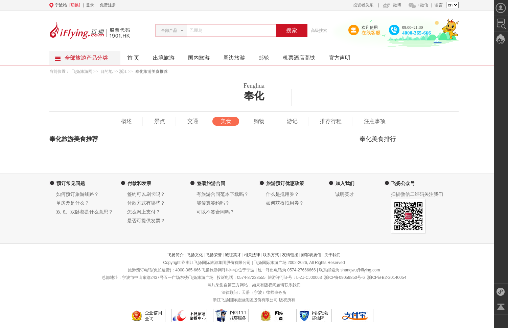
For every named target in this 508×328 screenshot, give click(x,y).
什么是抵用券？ (282, 194)
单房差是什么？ (72, 203)
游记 (292, 121)
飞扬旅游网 (82, 71)
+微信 (418, 5)
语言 (439, 5)
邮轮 (267, 56)
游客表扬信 (311, 254)
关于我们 (332, 254)
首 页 (133, 58)
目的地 (107, 71)
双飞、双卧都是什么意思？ (84, 211)
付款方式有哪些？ (146, 203)
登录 (90, 5)
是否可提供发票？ (146, 220)
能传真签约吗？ (213, 203)
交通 (192, 121)
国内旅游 (202, 56)
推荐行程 (331, 121)
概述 (126, 121)
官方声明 (343, 56)
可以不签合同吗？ (215, 211)
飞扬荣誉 (214, 254)
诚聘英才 (344, 194)
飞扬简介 (175, 254)
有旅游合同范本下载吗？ (223, 194)
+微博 (391, 5)
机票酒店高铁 (302, 56)
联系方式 (271, 254)
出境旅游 (167, 56)
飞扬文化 (195, 254)
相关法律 (252, 254)
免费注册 (108, 5)
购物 (259, 121)
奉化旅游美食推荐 (151, 71)
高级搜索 (319, 30)
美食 (226, 121)
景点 (159, 121)
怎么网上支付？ (143, 211)
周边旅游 (237, 56)
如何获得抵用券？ (285, 203)
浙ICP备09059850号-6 (344, 277)
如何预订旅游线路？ (77, 194)
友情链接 (290, 254)
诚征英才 (233, 254)
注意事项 (375, 121)
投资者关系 (363, 5)
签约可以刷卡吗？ (146, 194)
